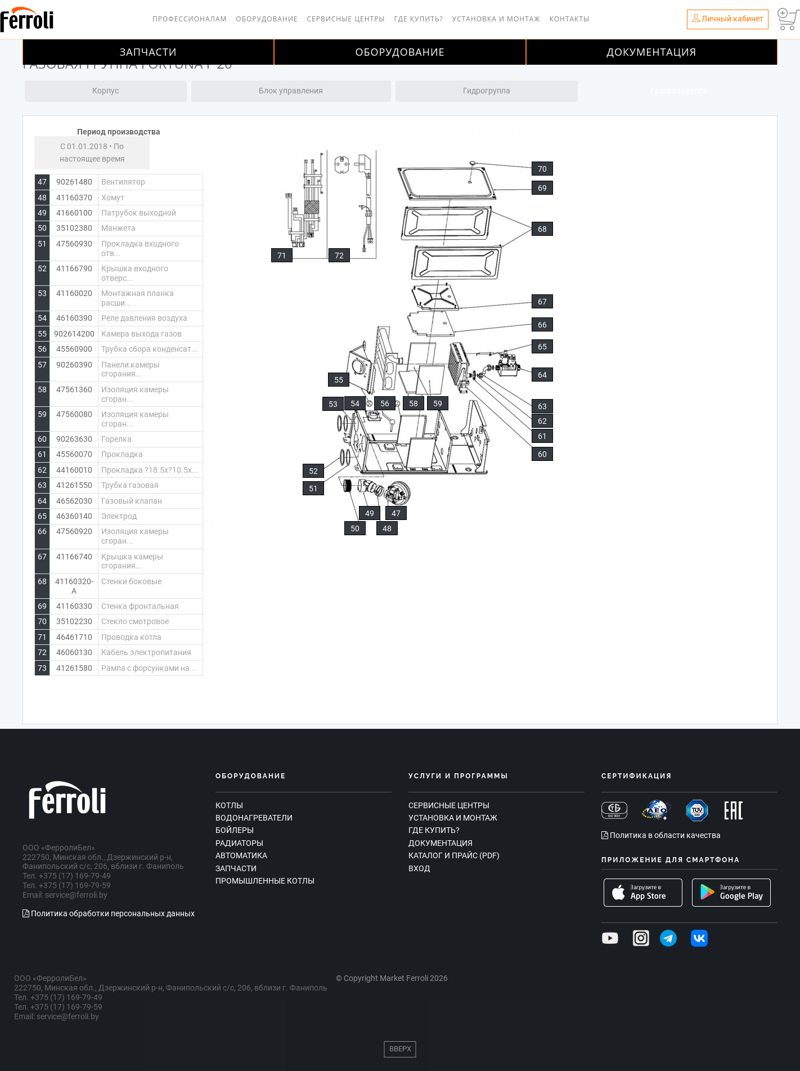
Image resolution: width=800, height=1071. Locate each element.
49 (369, 513)
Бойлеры (234, 830)
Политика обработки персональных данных (109, 913)
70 (542, 168)
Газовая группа (679, 90)
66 (542, 324)
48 (387, 528)
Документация (652, 52)
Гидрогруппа (486, 90)
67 (542, 301)
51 (313, 488)
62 (542, 420)
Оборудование (267, 19)
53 (333, 404)
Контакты (569, 19)
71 (281, 255)
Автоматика (241, 855)
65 (542, 346)
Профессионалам (189, 19)
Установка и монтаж (496, 19)
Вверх (400, 1049)
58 (413, 403)
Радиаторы (239, 843)
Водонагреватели (254, 817)
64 (542, 374)
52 (313, 471)
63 (542, 406)
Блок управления (291, 90)
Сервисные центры (346, 19)
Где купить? (418, 19)
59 (437, 403)
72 (339, 255)
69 (542, 187)
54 (354, 403)
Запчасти (148, 52)
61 (542, 436)
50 (354, 528)
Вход (419, 868)
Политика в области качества (661, 835)
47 (396, 513)
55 (338, 379)
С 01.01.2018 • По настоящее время (92, 152)
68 (542, 229)
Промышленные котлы (264, 880)
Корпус (105, 90)
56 (384, 403)
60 (542, 454)
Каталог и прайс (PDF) (454, 855)
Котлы (229, 805)
